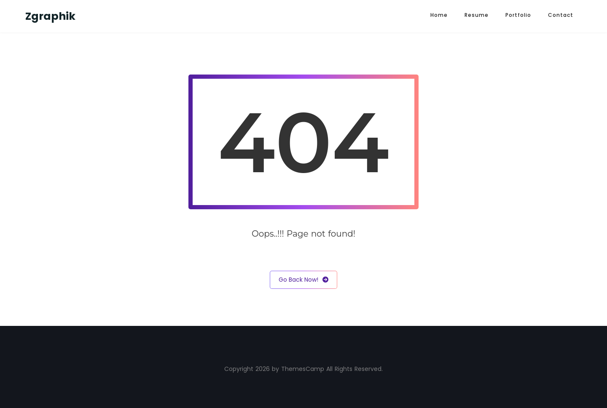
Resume (477, 15)
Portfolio (518, 15)
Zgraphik (50, 16)
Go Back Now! (303, 280)
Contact (560, 15)
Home (439, 15)
